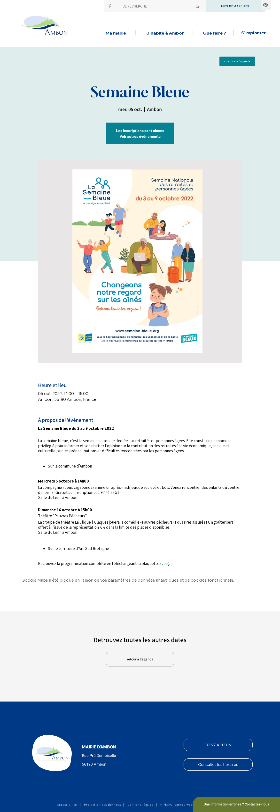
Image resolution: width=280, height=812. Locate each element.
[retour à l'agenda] (140, 659)
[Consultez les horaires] (218, 764)
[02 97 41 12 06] (218, 745)
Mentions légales (140, 805)
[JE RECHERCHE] (154, 6)
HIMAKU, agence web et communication (191, 805)
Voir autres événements (140, 136)
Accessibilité (67, 805)
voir (165, 563)
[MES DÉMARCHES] (235, 6)
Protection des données (102, 805)
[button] (115, 33)
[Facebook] (110, 6)
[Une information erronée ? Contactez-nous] (236, 804)
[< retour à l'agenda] (237, 61)
